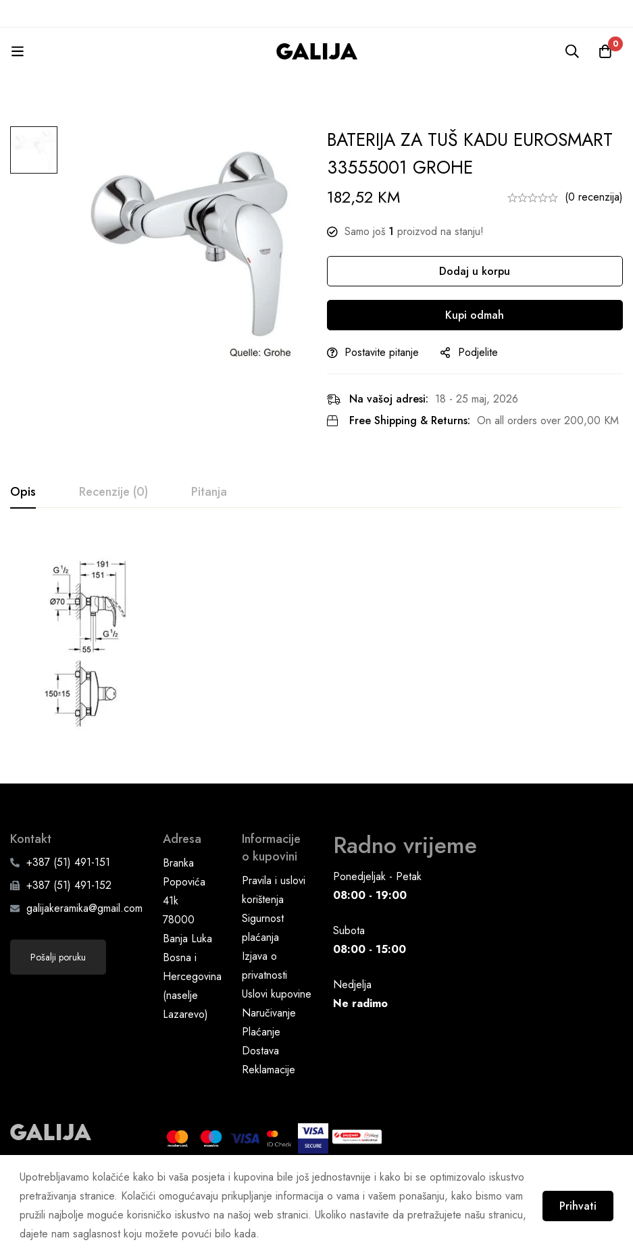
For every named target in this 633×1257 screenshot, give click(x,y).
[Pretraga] (571, 51)
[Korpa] (605, 51)
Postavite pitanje (382, 352)
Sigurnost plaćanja (263, 961)
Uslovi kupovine (276, 1027)
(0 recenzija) (594, 197)
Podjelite (478, 352)
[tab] (23, 492)
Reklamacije (268, 1103)
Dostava (260, 1084)
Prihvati (577, 1206)
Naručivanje (269, 1046)
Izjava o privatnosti (264, 999)
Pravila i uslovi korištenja (273, 923)
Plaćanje (261, 1065)
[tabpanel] (316, 649)
